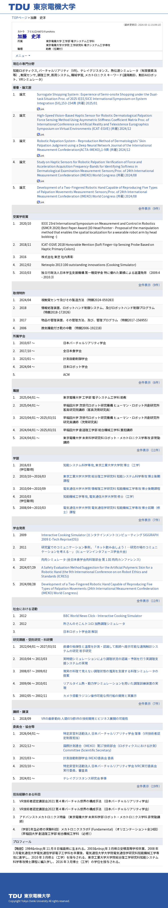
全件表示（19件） (149, 786)
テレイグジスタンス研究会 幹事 (85, 778)
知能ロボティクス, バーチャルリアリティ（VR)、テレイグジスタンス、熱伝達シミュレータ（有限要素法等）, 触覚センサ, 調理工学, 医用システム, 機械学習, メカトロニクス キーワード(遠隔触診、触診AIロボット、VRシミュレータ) (85, 74)
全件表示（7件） (150, 520)
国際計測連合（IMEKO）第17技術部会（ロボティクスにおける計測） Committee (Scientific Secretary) (111, 747)
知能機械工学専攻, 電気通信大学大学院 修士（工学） (99, 496)
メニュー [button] (21, 55)
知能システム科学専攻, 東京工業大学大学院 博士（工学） (102, 465)
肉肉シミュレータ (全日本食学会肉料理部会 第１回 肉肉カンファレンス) (90, 559)
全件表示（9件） (150, 208)
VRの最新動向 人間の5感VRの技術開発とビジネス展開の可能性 (84, 718)
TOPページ (19, 17)
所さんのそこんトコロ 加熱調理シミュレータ (94, 623)
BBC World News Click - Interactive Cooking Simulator (102, 615)
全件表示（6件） (150, 382)
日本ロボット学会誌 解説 (80, 631)
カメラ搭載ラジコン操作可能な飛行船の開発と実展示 (100, 695)
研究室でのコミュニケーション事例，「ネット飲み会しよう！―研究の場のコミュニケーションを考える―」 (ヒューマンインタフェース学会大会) (99, 549)
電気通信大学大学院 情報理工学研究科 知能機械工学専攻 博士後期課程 (111, 488)
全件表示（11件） (149, 450)
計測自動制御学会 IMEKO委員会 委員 (88, 758)
